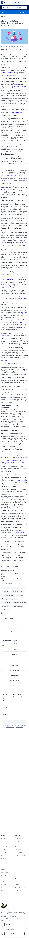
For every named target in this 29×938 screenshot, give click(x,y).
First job (3, 16)
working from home (13, 175)
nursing (23, 374)
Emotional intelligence (7, 279)
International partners (6, 893)
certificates (10, 462)
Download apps (4, 872)
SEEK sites (3, 875)
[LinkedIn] (13, 49)
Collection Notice (10, 727)
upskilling (11, 499)
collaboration (13, 394)
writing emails (4, 335)
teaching (8, 286)
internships (4, 464)
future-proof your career (20, 86)
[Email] (20, 49)
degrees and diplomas (13, 460)
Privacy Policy (19, 727)
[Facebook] (6, 49)
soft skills (20, 242)
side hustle (9, 165)
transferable (24, 312)
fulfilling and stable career (16, 112)
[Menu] (23, 12)
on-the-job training (19, 462)
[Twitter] (10, 49)
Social (16, 893)
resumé (6, 360)
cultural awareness (7, 418)
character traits (10, 196)
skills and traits (5, 189)
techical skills (7, 222)
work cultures (4, 298)
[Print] (17, 49)
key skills (15, 84)
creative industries (6, 260)
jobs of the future (7, 72)
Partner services (4, 896)
